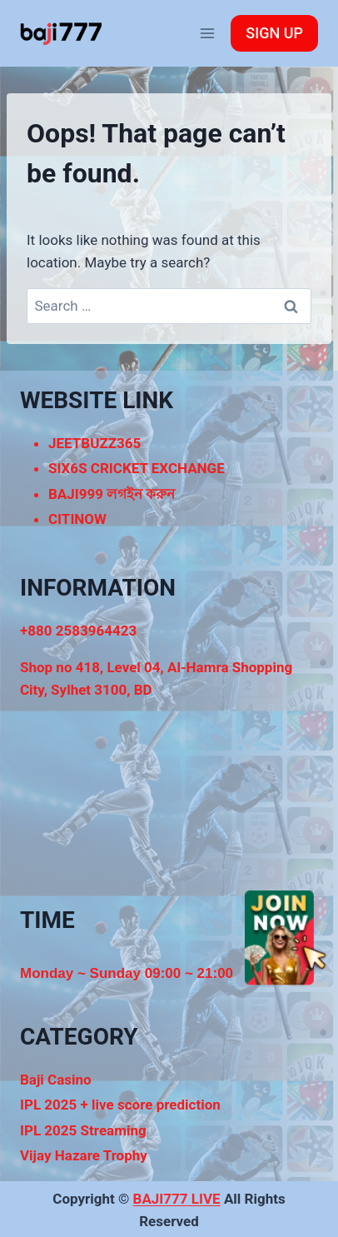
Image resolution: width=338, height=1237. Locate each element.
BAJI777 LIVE (177, 1198)
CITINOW (77, 519)
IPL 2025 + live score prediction (120, 1104)
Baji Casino (56, 1079)
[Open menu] (206, 33)
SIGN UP (274, 33)
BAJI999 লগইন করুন (111, 494)
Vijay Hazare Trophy (83, 1155)
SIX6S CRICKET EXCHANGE (136, 468)
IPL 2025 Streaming (83, 1130)
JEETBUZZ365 (94, 443)
